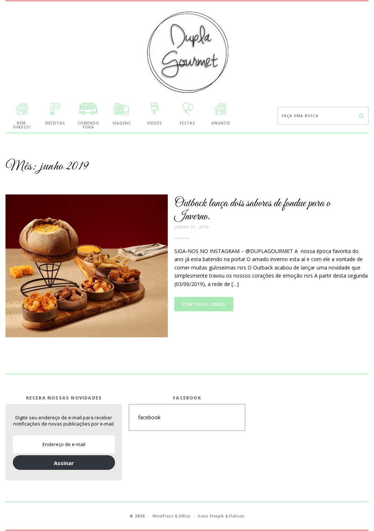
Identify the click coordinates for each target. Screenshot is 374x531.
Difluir (185, 516)
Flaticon (236, 516)
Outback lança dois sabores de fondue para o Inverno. (252, 210)
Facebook (187, 398)
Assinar (64, 463)
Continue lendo (203, 304)
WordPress (163, 516)
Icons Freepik (211, 516)
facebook (149, 417)
